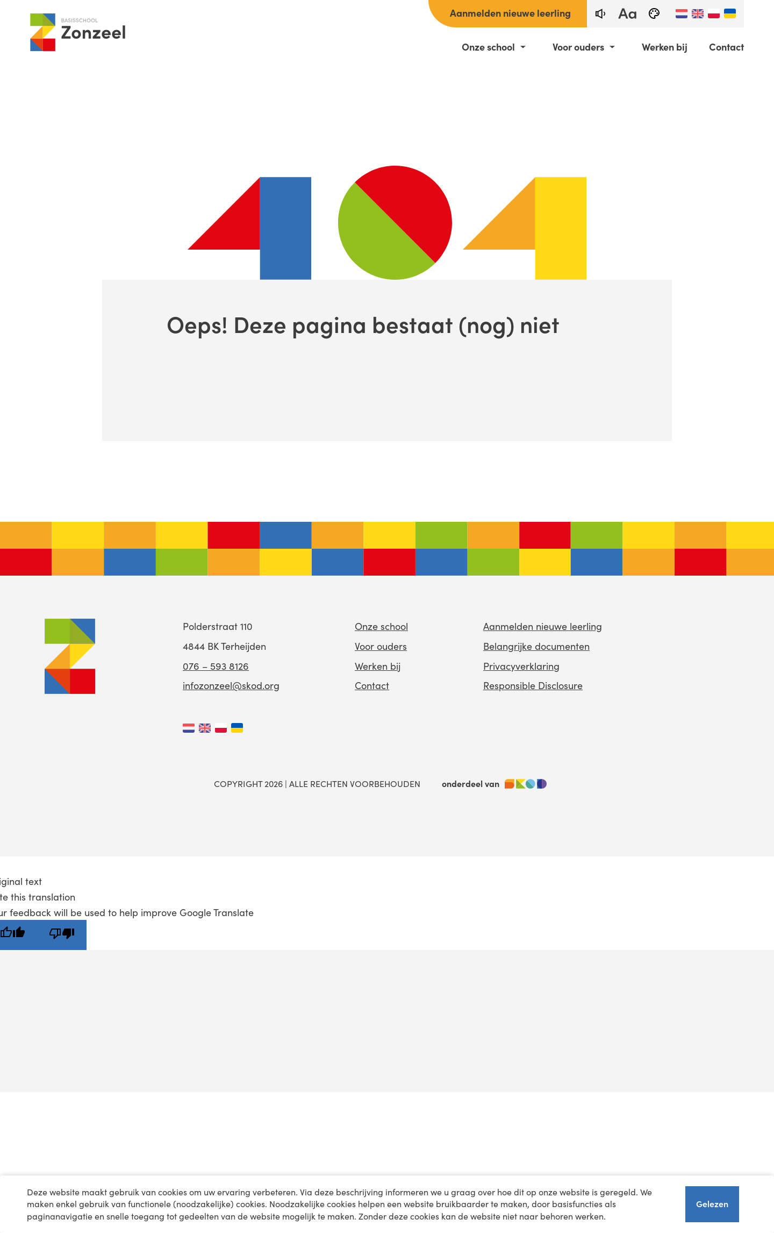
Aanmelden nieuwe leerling (510, 12)
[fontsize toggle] (627, 13)
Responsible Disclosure (533, 685)
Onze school (488, 47)
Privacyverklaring (521, 666)
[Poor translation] (62, 935)
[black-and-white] (654, 13)
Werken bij (664, 47)
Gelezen (712, 1203)
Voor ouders (578, 47)
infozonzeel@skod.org (231, 685)
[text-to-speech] (600, 13)
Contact (726, 47)
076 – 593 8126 (216, 666)
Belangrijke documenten (536, 646)
